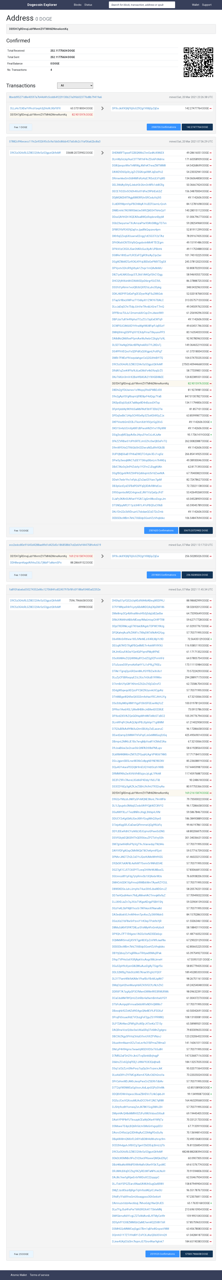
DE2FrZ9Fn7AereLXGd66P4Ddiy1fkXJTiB (136, 780)
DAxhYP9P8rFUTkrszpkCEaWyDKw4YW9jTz (137, 1119)
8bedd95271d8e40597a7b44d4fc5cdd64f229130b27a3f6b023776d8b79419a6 (55, 97)
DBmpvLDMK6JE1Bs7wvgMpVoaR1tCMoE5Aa (139, 741)
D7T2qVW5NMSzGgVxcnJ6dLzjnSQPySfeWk (138, 1087)
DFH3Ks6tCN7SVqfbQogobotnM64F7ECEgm (138, 242)
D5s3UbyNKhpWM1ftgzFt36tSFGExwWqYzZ (137, 703)
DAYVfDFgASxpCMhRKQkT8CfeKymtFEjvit (137, 850)
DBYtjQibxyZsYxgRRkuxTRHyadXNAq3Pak (136, 953)
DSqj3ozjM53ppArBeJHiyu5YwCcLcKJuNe (136, 434)
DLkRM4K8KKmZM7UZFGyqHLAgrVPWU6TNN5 (139, 754)
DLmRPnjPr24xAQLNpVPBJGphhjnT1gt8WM (138, 722)
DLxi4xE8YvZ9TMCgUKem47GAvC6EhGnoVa (138, 1074)
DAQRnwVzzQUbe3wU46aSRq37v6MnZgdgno (139, 1029)
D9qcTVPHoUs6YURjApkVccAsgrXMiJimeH (137, 959)
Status (88, 4)
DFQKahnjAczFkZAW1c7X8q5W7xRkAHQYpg (138, 632)
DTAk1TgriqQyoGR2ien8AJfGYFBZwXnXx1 (137, 671)
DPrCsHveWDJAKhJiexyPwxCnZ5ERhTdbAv (137, 1081)
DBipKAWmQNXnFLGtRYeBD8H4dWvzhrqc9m (138, 1139)
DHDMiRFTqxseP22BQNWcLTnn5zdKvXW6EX (138, 152)
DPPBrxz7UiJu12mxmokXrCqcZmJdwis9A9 (138, 312)
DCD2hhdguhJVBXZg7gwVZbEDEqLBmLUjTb (138, 1145)
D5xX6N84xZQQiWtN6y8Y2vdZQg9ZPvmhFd (138, 658)
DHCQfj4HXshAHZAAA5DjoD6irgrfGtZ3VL (136, 280)
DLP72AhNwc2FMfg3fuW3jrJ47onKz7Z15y (137, 1023)
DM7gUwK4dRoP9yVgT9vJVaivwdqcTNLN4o (138, 844)
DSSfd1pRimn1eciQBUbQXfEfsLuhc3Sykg (136, 287)
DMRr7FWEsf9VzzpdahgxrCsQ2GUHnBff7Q (137, 357)
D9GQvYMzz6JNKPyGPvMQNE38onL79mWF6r (139, 799)
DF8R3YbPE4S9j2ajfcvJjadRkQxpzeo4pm (136, 229)
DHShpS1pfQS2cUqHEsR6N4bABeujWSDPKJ (138, 600)
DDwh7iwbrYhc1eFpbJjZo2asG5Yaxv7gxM (137, 479)
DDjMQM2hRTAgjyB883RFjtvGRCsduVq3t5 (136, 197)
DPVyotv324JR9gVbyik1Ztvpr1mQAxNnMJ (137, 268)
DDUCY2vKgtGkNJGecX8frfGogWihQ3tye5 (136, 818)
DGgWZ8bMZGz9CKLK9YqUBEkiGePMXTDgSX (139, 261)
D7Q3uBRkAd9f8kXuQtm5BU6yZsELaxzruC (137, 728)
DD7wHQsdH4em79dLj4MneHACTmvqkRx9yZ (139, 895)
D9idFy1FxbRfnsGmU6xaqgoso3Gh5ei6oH (136, 1196)
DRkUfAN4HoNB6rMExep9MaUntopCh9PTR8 (138, 619)
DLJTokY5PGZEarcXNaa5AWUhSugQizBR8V (138, 1183)
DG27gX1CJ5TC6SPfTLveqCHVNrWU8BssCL (138, 869)
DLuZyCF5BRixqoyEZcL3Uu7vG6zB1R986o (137, 677)
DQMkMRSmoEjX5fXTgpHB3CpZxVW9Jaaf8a (139, 940)
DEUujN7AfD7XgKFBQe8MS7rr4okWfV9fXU (137, 645)
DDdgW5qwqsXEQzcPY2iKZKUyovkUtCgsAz (137, 690)
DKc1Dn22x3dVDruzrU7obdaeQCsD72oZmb (137, 511)
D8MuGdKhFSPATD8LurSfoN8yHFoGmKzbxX (138, 927)
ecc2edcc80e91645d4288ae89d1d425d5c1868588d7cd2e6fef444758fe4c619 (55, 544)
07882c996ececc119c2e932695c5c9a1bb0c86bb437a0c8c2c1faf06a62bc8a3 (54, 141)
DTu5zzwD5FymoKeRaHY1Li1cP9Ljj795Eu (136, 664)
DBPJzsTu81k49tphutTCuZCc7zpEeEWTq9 (137, 319)
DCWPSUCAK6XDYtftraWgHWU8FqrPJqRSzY (138, 325)
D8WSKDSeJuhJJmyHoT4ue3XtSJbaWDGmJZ (139, 888)
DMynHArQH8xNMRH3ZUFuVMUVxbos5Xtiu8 (138, 1113)
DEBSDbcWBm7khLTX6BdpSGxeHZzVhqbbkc (138, 518)
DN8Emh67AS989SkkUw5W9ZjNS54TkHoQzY (139, 210)
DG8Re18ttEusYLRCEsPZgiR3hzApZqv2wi (136, 255)
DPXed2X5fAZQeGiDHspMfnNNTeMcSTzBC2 (138, 715)
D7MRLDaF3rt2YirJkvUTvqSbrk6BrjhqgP (135, 1055)
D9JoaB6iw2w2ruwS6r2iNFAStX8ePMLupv (137, 748)
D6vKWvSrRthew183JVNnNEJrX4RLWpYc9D (138, 639)
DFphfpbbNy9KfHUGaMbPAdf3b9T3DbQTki (137, 409)
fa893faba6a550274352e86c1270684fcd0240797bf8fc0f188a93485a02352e (55, 589)
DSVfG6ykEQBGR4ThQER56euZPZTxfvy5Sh (138, 837)
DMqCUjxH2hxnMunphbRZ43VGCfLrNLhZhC (137, 985)
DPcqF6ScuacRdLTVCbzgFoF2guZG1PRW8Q (138, 1017)
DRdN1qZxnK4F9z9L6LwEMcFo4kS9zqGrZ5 (137, 370)
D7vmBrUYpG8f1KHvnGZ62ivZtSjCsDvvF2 (136, 683)
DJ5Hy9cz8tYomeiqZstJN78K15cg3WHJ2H (137, 1106)
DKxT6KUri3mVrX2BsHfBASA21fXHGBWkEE (138, 377)
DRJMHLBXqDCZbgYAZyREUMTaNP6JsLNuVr (139, 1171)
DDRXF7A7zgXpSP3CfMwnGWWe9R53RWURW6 (140, 991)
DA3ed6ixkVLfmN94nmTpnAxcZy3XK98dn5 (137, 914)
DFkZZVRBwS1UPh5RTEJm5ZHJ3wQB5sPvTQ (139, 441)
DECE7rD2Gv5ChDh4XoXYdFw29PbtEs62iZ (137, 191)
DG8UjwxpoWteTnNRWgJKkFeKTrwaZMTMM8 (139, 165)
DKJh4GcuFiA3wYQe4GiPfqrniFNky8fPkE (136, 651)
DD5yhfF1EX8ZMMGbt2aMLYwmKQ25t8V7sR (138, 1222)
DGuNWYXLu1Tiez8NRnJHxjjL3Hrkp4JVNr (136, 812)
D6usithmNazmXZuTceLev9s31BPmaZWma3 (139, 1042)
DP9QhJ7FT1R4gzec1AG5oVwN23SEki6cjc (137, 933)
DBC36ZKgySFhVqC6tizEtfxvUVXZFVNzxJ (136, 1036)
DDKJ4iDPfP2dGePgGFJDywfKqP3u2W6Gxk (137, 293)
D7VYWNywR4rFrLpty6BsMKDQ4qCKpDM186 (138, 607)
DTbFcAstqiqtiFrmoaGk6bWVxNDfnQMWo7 (137, 1004)
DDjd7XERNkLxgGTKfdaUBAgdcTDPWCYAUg (138, 626)
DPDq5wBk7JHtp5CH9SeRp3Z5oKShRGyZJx (138, 415)
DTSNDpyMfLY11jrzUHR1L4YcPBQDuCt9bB (137, 505)
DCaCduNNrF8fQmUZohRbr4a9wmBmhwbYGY (139, 998)
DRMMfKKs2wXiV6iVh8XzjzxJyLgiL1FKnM (136, 773)
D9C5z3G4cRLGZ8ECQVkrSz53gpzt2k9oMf (35, 152)
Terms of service (39, 1275)
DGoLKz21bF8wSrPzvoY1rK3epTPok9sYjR (136, 921)
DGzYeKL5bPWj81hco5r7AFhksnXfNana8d (137, 908)
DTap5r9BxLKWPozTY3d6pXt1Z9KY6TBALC (138, 300)
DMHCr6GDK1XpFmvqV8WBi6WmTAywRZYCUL (139, 882)
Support (207, 4)
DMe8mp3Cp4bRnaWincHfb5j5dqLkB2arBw (137, 613)
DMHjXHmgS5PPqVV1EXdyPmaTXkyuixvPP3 (138, 332)
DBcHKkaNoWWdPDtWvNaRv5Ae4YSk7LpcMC (139, 1164)
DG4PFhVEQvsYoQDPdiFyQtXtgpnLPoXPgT (137, 351)
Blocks (77, 4)
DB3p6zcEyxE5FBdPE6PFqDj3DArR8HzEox (137, 485)
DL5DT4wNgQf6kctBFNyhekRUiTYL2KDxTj (136, 344)
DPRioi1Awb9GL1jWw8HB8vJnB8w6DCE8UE (138, 709)
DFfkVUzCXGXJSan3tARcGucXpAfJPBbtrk (137, 248)
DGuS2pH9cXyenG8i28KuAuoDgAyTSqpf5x (137, 966)
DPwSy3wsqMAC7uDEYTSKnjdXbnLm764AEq (139, 460)
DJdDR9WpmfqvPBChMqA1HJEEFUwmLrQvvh (139, 204)
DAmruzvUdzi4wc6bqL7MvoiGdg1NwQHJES (138, 1203)
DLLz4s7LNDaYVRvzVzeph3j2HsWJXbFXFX (35, 108)
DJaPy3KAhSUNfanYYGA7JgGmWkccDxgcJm (139, 498)
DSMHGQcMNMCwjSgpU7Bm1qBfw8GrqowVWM (140, 1228)
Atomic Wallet (19, 1275)
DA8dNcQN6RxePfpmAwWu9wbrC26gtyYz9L (138, 338)
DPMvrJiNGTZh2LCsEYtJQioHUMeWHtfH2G (137, 856)
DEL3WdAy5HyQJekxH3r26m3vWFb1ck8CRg (138, 184)
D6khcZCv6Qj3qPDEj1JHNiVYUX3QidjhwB (136, 1062)
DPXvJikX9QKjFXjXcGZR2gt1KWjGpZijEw (135, 108)
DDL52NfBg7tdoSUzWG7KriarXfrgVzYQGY (136, 972)
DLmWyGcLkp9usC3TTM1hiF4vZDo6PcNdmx (138, 159)
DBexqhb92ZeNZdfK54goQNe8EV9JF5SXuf (137, 1010)
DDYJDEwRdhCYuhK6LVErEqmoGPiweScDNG (138, 831)
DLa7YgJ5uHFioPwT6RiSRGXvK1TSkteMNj (137, 1209)
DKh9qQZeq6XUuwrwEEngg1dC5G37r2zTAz (138, 236)
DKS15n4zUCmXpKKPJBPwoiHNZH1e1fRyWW (139, 428)
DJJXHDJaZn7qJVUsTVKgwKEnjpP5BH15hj (137, 901)
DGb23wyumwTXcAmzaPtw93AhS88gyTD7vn (139, 223)
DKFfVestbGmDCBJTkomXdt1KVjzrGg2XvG (137, 422)
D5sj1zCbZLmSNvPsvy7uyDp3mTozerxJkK (137, 1068)
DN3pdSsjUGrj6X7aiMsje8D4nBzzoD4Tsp (136, 402)
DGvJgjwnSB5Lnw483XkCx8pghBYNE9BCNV (138, 760)
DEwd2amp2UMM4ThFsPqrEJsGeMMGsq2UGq (139, 735)
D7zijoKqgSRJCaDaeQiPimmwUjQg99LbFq (137, 824)
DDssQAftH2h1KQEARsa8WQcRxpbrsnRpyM (138, 216)
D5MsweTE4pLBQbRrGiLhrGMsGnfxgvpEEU (137, 1126)
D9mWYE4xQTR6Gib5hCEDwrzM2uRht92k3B (138, 447)
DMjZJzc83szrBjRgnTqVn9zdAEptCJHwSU (137, 1190)
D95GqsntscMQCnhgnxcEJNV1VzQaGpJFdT (138, 492)
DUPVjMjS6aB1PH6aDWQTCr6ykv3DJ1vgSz (137, 454)
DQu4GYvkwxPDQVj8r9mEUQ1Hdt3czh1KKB (138, 767)
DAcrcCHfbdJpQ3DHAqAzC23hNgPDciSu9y (137, 1132)
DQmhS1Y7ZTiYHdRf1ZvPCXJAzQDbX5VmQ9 (139, 1235)
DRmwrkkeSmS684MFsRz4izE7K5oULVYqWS (138, 178)
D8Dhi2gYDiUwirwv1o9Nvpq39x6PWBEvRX (137, 389)
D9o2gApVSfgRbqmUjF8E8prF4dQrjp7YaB (136, 396)
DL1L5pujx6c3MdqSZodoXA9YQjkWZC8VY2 (137, 805)
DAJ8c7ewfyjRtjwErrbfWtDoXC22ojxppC (135, 1177)
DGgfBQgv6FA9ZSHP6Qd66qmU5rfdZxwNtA (138, 473)
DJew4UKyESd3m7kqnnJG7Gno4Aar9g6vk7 (138, 1241)
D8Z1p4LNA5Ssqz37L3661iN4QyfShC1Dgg (137, 274)
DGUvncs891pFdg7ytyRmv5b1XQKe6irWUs (137, 876)
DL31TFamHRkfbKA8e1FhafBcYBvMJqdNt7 (137, 978)
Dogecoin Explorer (42, 5)
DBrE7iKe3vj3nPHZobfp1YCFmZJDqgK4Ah (137, 466)
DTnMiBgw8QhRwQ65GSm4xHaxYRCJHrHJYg (139, 696)
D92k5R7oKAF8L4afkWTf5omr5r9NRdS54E (137, 863)
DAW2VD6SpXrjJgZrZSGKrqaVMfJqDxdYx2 (137, 171)
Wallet (195, 4)
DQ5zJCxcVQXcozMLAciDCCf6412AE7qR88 (138, 1100)
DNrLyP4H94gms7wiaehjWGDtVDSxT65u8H (137, 1049)
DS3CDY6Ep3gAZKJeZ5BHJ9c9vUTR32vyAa (138, 786)
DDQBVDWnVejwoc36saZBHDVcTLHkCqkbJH (138, 1094)
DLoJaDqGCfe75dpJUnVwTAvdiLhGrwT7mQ (138, 306)
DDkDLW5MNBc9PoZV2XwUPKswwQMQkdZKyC (140, 1158)
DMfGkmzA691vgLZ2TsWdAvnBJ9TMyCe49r (138, 1215)
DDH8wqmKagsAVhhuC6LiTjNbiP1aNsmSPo (36, 562)
